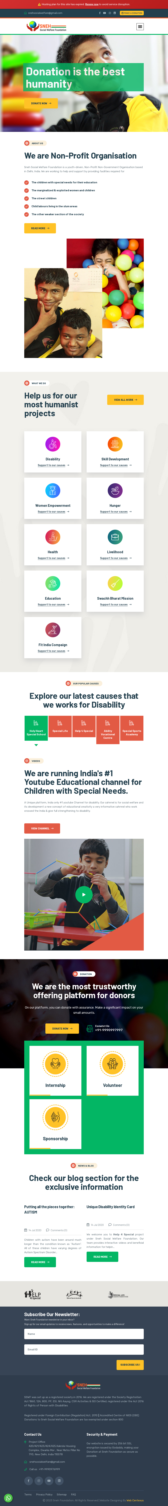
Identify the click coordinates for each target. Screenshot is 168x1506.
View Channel (42, 828)
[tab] (36, 728)
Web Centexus (135, 1500)
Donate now (41, 103)
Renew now (92, 4)
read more (40, 1262)
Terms (28, 1494)
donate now (62, 1028)
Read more (40, 228)
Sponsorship (55, 1138)
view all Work (125, 399)
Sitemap (62, 1494)
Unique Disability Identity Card (111, 1206)
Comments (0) (59, 1230)
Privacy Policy (44, 1494)
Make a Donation (131, 13)
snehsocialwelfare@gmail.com (45, 13)
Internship (55, 1085)
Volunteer (112, 1085)
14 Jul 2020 (35, 1230)
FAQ (73, 1494)
